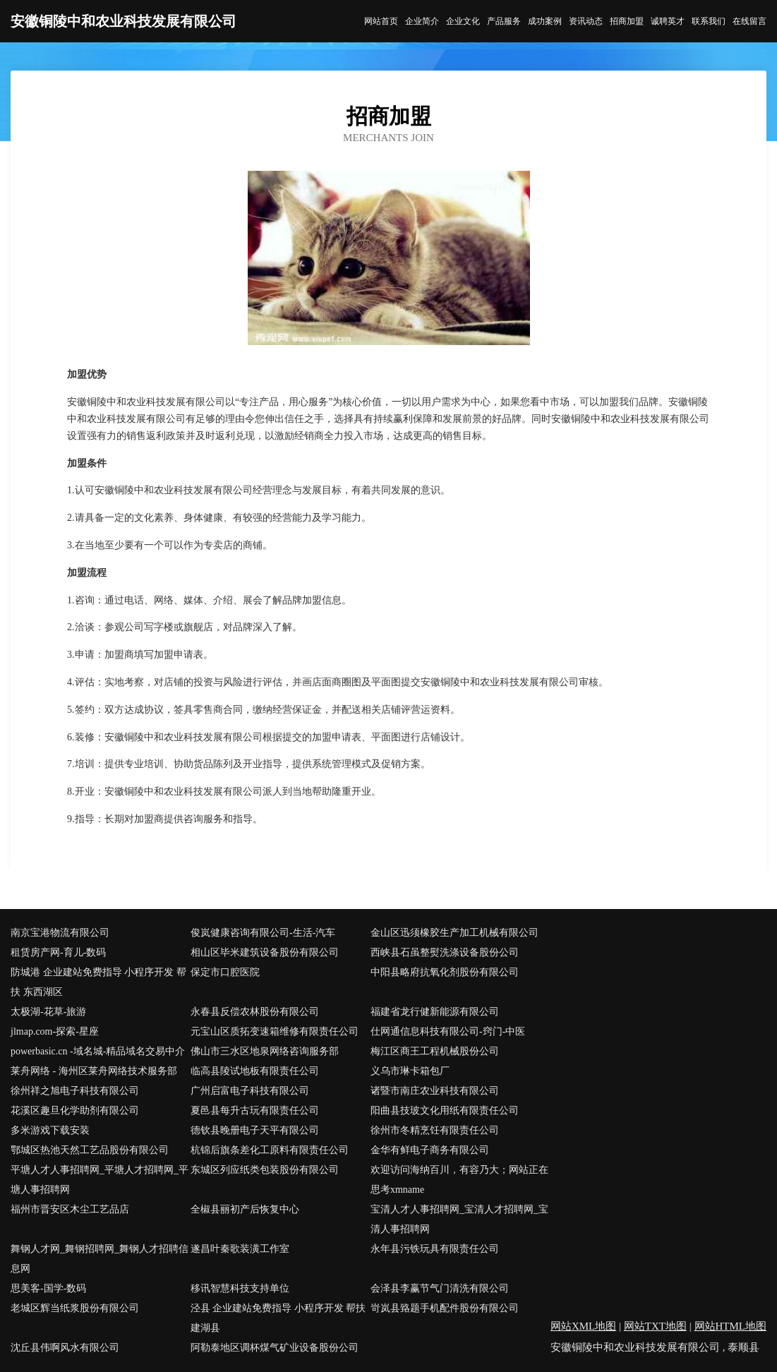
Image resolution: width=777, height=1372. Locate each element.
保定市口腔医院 (225, 972)
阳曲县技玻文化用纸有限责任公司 (445, 1110)
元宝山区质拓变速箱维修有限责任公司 (275, 1031)
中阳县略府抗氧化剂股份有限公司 (445, 972)
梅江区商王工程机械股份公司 (435, 1051)
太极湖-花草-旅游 (48, 1011)
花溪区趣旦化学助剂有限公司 (75, 1110)
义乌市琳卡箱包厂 (410, 1071)
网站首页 (381, 21)
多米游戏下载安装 (50, 1130)
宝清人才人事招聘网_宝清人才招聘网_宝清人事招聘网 (459, 1219)
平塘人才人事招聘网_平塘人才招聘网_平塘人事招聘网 (99, 1180)
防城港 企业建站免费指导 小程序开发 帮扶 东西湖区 (98, 982)
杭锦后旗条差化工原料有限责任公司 (270, 1150)
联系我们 (708, 21)
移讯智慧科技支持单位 (240, 1288)
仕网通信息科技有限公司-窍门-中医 (448, 1031)
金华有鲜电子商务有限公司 (430, 1150)
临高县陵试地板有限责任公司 (255, 1071)
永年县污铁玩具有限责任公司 (435, 1249)
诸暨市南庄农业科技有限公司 (435, 1090)
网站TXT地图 (655, 1326)
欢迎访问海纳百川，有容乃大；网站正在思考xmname (459, 1180)
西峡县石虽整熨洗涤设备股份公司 (445, 952)
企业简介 (422, 21)
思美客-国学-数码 (48, 1288)
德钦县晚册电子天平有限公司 (255, 1130)
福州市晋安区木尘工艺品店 (70, 1209)
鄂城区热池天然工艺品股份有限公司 (90, 1150)
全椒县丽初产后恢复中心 (245, 1209)
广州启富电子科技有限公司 (250, 1090)
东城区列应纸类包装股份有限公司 (265, 1170)
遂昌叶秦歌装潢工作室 (240, 1249)
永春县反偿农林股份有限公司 (255, 1011)
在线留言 (749, 21)
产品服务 (504, 21)
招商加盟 (627, 21)
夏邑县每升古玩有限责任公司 (255, 1110)
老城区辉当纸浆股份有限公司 (75, 1308)
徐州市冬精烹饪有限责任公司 (435, 1130)
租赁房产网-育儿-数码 (58, 952)
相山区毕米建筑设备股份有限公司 (265, 952)
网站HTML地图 (730, 1326)
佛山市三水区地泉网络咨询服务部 (265, 1051)
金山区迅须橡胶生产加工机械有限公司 (454, 932)
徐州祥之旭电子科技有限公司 (75, 1090)
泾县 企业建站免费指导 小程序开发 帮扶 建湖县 (278, 1318)
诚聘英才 (668, 21)
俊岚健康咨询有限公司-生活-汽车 (263, 932)
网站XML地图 (583, 1326)
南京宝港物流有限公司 (60, 932)
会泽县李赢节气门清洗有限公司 (440, 1288)
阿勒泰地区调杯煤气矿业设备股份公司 (275, 1347)
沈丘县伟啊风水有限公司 (65, 1347)
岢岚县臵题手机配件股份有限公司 (445, 1308)
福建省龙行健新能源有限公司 (435, 1011)
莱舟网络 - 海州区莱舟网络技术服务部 (94, 1071)
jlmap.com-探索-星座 (55, 1031)
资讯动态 (586, 21)
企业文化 (463, 21)
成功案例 (545, 21)
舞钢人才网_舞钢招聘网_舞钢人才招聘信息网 (99, 1259)
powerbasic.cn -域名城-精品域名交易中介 (98, 1051)
